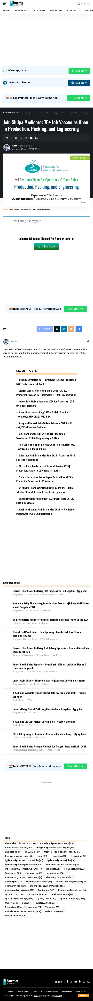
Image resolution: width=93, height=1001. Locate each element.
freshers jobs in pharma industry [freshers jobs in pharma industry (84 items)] (62, 852)
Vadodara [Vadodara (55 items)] (52, 907)
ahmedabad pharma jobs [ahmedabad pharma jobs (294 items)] (20, 843)
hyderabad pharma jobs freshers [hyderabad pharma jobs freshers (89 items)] (23, 864)
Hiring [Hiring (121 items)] (42, 856)
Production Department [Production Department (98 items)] (72, 890)
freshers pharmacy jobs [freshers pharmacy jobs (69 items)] (19, 856)
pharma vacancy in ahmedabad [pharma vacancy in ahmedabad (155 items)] (47, 886)
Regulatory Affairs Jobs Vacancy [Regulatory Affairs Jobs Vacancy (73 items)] (23, 907)
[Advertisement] (46, 39)
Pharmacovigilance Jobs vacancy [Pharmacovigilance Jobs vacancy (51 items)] (23, 877)
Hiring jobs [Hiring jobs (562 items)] (59, 856)
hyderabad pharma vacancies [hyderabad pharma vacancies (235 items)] (63, 864)
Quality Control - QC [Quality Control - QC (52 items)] (17, 903)
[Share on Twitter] (16, 138)
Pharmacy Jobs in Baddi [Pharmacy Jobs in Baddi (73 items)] (60, 877)
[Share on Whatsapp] (21, 138)
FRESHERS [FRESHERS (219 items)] (32, 852)
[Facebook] (67, 982)
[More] (41, 138)
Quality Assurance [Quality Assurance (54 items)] (61, 894)
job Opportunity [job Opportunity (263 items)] (74, 869)
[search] (78, 3)
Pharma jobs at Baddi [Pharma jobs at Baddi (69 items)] (39, 881)
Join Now (79, 70)
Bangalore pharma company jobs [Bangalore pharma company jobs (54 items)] (55, 847)
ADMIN (14, 146)
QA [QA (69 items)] (8, 894)
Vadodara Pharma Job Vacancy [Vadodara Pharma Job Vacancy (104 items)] (23, 911)
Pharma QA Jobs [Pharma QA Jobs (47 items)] (15, 886)
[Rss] (88, 982)
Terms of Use (56, 996)
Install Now (79, 98)
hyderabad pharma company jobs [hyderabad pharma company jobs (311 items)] (24, 860)
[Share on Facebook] (11, 138)
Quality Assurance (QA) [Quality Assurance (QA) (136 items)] (19, 898)
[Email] (31, 138)
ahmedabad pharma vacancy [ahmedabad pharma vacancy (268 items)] (57, 843)
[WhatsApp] (84, 982)
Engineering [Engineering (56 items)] (13, 852)
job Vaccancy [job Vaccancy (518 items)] (55, 873)
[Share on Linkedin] (26, 138)
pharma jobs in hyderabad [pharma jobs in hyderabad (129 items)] (71, 881)
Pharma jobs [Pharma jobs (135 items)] (13, 881)
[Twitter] (71, 982)
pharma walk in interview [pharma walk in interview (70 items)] (19, 890)
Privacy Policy (40, 996)
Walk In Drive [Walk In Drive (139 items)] (54, 911)
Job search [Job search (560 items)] (13, 873)
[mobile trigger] (6, 3)
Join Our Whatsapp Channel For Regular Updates (46, 239)
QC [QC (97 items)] (20, 894)
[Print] (36, 138)
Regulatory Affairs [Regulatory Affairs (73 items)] (44, 903)
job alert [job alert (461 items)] (53, 869)
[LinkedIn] (80, 982)
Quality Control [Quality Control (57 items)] (46, 898)
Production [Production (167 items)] (46, 890)
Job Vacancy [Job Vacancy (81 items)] (33, 873)
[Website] (88, 341)
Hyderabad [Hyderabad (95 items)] (78, 856)
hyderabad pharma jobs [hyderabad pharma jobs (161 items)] (61, 860)
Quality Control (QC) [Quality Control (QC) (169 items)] (72, 898)
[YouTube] (75, 982)
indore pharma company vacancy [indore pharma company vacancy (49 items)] (23, 869)
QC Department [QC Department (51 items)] (37, 894)
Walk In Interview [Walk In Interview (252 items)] (16, 915)
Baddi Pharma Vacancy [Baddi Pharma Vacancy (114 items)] (18, 847)
